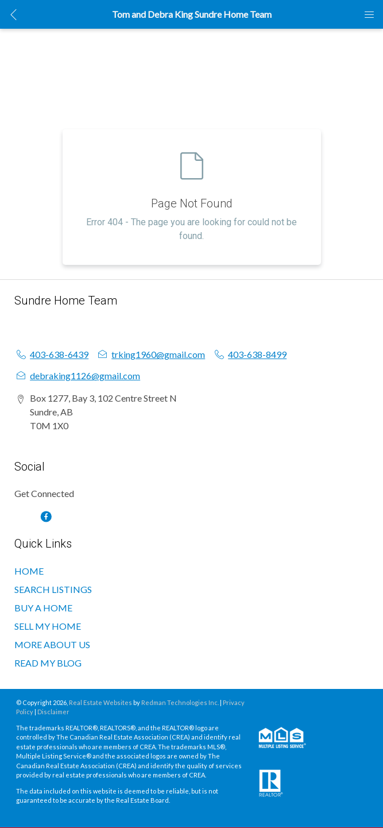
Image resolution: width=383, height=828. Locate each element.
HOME (29, 570)
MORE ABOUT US (52, 644)
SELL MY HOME (47, 626)
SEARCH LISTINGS (53, 589)
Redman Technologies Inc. (180, 702)
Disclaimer (53, 711)
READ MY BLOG (48, 662)
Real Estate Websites (101, 702)
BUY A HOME (43, 607)
